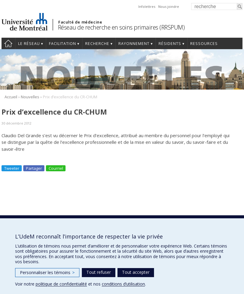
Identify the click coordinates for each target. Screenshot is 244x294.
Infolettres (146, 6)
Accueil (8, 43)
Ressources (204, 43)
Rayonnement (133, 43)
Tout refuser (98, 272)
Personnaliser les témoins (47, 272)
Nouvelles (30, 97)
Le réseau (29, 43)
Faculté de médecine (80, 22)
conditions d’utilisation (123, 284)
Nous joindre (168, 6)
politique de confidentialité (61, 284)
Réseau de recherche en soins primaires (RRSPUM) (121, 27)
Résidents (170, 43)
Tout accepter (135, 272)
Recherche (97, 43)
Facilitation (62, 43)
